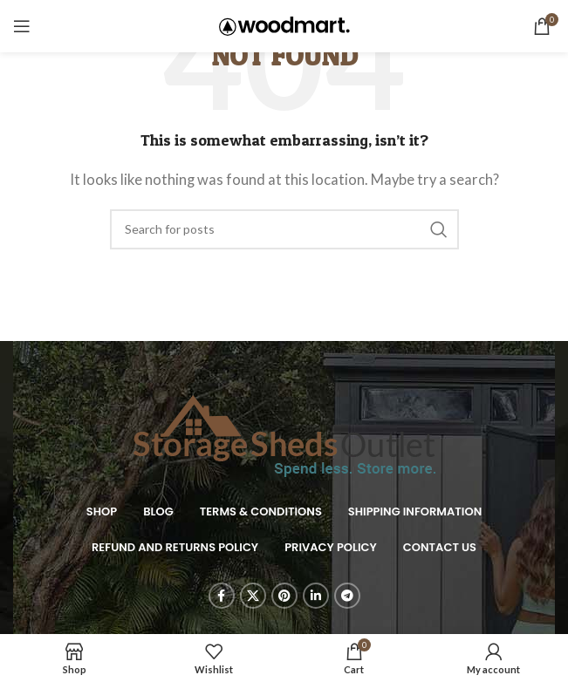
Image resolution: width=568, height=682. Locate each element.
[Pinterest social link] (284, 596)
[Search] (284, 229)
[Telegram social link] (347, 596)
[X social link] (253, 596)
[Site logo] (284, 24)
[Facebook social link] (222, 596)
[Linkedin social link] (316, 596)
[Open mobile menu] (21, 26)
